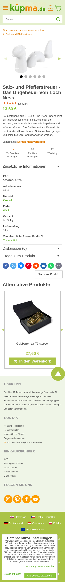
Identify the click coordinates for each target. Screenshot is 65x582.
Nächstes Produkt (49, 274)
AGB (6, 459)
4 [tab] (34, 76)
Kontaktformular (11, 430)
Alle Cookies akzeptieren (40, 575)
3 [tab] (30, 76)
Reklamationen (11, 472)
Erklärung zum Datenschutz (41, 566)
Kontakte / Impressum (14, 426)
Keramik (7, 200)
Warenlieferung (11, 467)
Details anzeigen (12, 574)
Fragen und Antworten (14, 438)
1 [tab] (21, 76)
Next (59, 59)
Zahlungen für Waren (13, 463)
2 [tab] (25, 76)
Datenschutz (10, 476)
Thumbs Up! (10, 240)
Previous (5, 59)
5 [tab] (39, 76)
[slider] (10, 103)
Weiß (6, 210)
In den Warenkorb (32, 361)
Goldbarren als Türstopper (32, 343)
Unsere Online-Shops (14, 434)
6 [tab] (43, 76)
